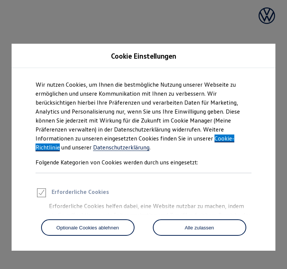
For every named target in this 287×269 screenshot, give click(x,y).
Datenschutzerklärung (121, 147)
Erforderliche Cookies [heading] (72, 194)
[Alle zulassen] (199, 227)
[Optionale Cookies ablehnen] (88, 227)
